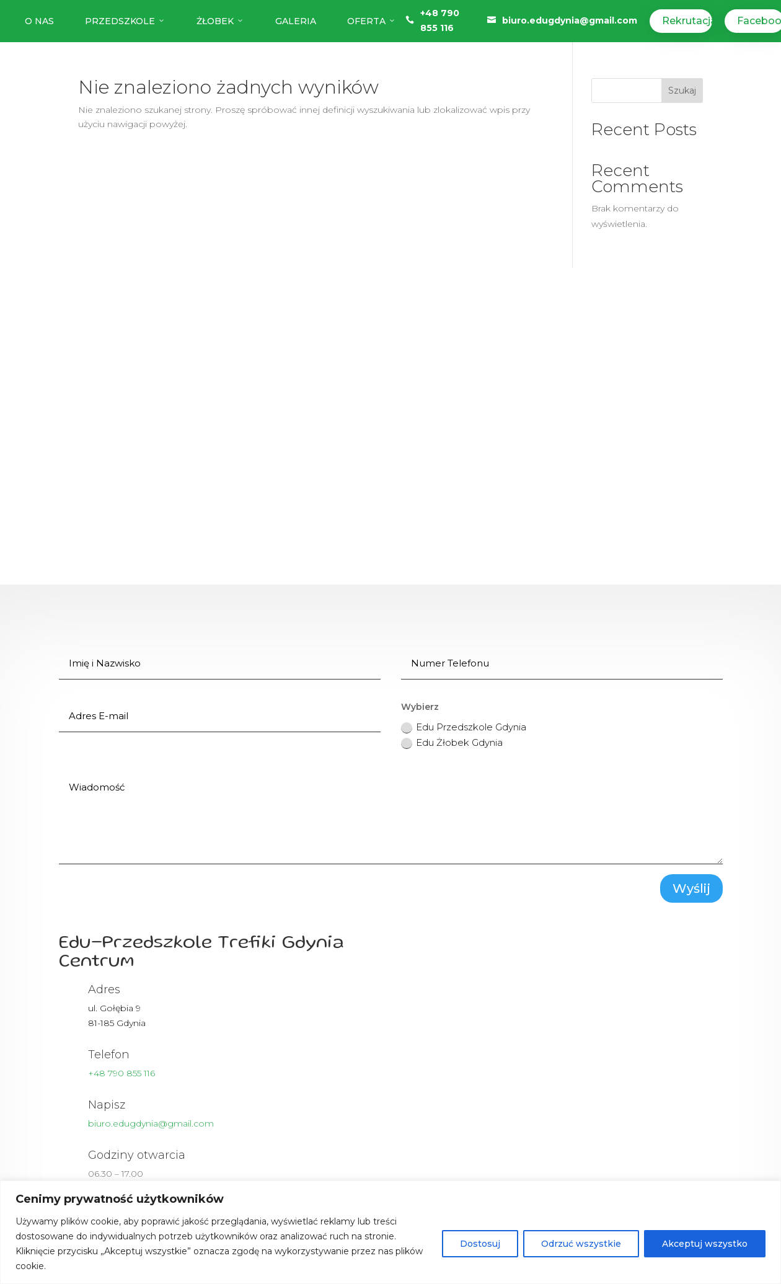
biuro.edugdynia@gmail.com (569, 20)
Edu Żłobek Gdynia (452, 743)
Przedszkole (125, 21)
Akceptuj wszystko (705, 1243)
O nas (39, 21)
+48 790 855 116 (121, 1073)
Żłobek (220, 21)
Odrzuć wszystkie (581, 1243)
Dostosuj (480, 1243)
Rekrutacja (687, 21)
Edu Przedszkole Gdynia (463, 727)
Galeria (295, 21)
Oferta (371, 21)
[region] (390, 1232)
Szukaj (682, 90)
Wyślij (691, 888)
